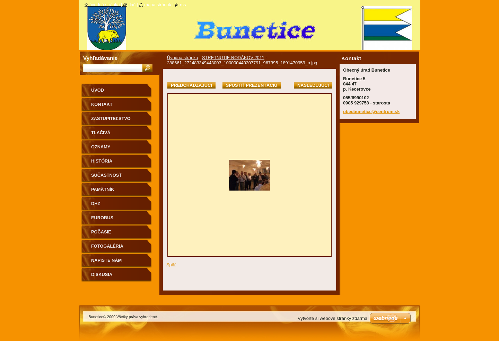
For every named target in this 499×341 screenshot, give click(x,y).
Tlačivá (100, 132)
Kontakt (102, 104)
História (101, 161)
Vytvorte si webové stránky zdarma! (333, 318)
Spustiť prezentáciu (252, 85)
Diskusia (101, 274)
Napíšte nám (106, 260)
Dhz (95, 203)
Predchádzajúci (191, 85)
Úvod (97, 90)
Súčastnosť (106, 175)
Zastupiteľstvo (111, 118)
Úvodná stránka (182, 57)
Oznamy (100, 146)
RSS (183, 4)
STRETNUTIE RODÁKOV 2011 (233, 57)
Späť (171, 264)
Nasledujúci (313, 85)
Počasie (101, 231)
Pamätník (102, 189)
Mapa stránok (157, 4)
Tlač (132, 4)
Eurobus (102, 217)
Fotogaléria (107, 246)
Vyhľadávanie (100, 58)
